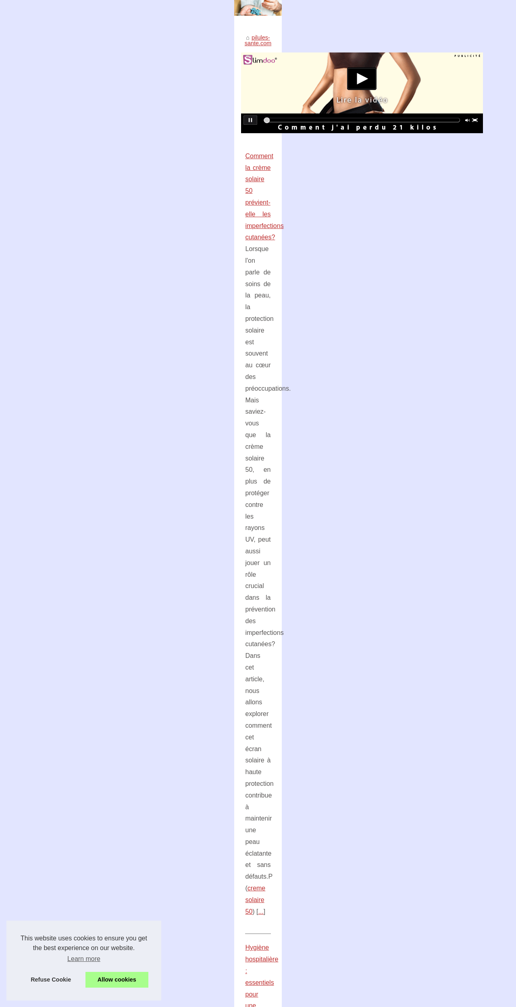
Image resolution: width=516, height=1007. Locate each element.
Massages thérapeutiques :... (426, 518)
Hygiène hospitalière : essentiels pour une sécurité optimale (105, 373)
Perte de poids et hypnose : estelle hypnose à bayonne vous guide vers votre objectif (141, 456)
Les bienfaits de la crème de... (427, 482)
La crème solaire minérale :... (426, 573)
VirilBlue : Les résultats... (421, 683)
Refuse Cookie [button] (51, 979)
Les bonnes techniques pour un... (432, 591)
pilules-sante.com (46, 178)
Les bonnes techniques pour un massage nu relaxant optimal (149, 775)
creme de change (167, 668)
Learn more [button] (83, 958)
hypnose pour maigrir (288, 503)
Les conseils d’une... (415, 719)
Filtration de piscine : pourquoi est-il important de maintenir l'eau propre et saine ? (175, 741)
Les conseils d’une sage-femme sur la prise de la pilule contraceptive (159, 788)
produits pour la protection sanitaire (149, 420)
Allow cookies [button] (117, 979)
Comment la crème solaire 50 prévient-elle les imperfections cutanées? (121, 290)
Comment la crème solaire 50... (429, 464)
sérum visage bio (335, 562)
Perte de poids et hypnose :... (426, 628)
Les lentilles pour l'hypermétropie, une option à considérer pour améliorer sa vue (174, 713)
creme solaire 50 (182, 337)
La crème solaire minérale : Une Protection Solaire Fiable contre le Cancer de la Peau (181, 727)
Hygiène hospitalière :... (419, 665)
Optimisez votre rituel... (418, 555)
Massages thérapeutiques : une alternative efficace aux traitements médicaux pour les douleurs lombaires (193, 758)
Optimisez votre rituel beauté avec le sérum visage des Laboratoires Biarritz (128, 539)
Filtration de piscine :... (418, 500)
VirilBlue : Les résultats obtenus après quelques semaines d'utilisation (160, 699)
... (214, 337)
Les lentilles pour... (413, 701)
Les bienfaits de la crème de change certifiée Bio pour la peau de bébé (121, 621)
